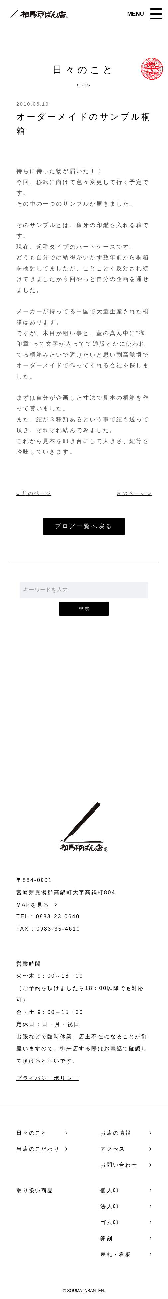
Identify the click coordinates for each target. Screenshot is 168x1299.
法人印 (109, 1206)
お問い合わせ (84, 727)
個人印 (109, 1190)
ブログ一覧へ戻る (84, 526)
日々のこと (31, 1133)
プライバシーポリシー (47, 1078)
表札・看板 (115, 1254)
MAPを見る (32, 905)
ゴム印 (109, 1222)
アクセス (112, 1149)
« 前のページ (33, 493)
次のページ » (134, 493)
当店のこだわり (38, 1149)
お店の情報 (115, 1133)
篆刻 (106, 1238)
